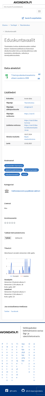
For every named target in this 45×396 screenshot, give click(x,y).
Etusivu (5, 25)
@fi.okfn (11, 390)
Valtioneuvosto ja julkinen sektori (26, 191)
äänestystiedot (31, 170)
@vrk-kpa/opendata (32, 390)
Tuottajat (14, 25)
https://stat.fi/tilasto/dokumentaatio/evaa (31, 127)
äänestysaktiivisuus (13, 170)
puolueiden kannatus (14, 165)
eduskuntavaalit (12, 174)
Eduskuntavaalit (10, 31)
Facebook (14, 311)
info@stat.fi (28, 107)
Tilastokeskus (25, 25)
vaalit (24, 174)
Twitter (6, 311)
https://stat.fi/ (29, 114)
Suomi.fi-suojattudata (33, 18)
